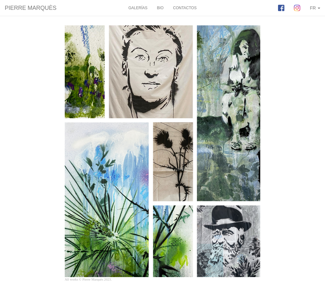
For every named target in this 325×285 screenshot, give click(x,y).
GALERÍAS (138, 8)
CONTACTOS (184, 8)
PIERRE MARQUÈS (30, 8)
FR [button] (315, 7)
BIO (160, 8)
